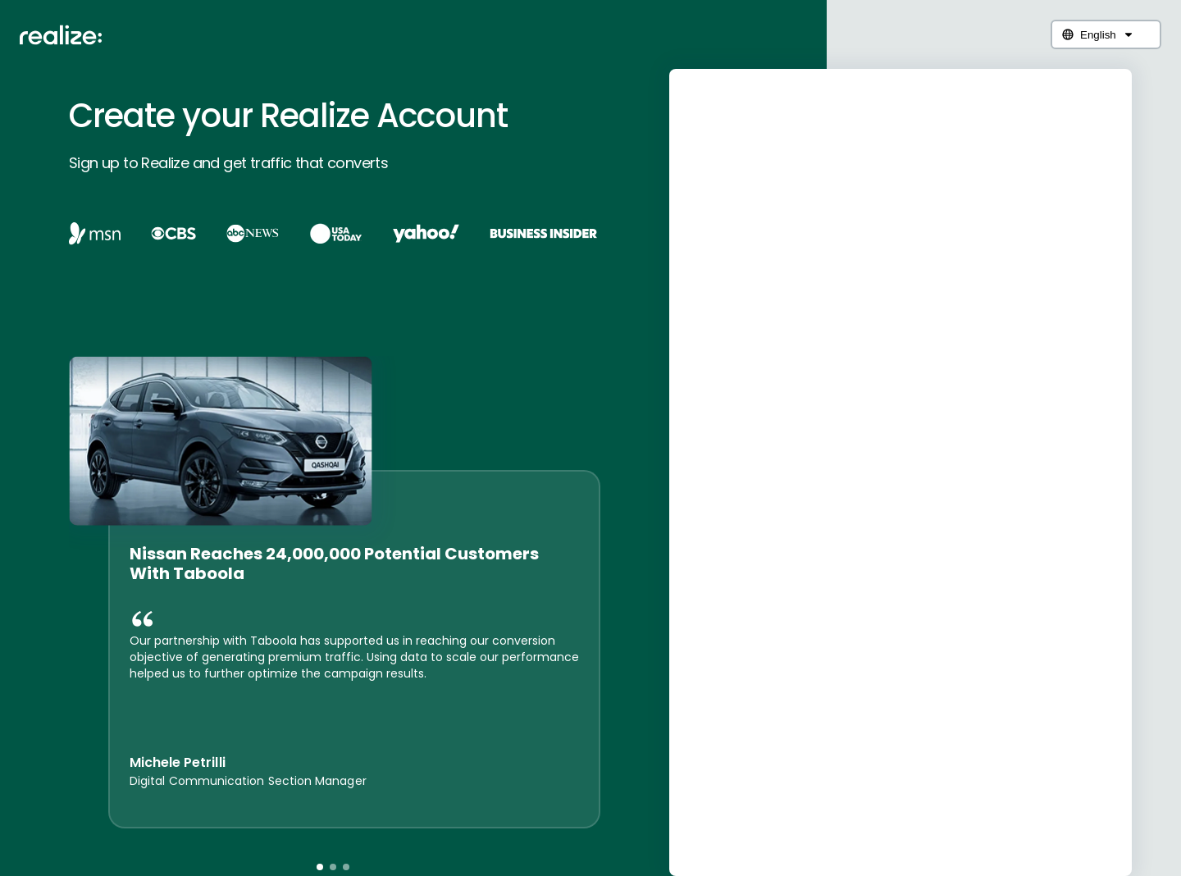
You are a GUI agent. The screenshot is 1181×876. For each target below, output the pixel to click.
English (1098, 35)
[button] (320, 867)
